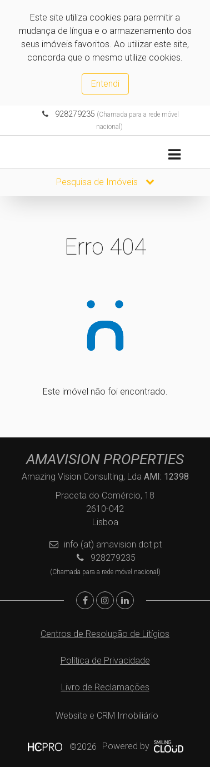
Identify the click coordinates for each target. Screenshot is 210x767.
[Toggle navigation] (174, 154)
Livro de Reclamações (105, 687)
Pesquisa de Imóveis (105, 182)
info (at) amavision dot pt (113, 544)
